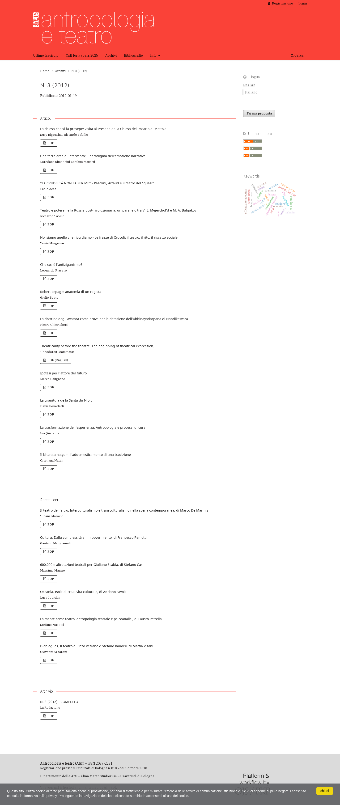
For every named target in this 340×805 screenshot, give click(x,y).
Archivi (111, 55)
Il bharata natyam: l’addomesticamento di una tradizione (85, 454)
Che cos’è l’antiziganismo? (61, 264)
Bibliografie (133, 55)
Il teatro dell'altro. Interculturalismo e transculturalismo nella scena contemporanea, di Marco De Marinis (124, 510)
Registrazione (282, 3)
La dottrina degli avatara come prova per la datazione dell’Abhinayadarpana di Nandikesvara (114, 319)
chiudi (324, 791)
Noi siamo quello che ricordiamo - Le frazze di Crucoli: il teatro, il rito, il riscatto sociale (109, 237)
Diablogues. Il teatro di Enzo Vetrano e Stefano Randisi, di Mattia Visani (96, 646)
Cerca (297, 55)
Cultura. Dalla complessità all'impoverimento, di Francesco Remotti (93, 537)
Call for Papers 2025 (82, 55)
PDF (50, 143)
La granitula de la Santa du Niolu (66, 400)
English (249, 85)
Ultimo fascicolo (46, 55)
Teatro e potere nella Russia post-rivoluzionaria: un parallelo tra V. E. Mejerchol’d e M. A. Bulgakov (118, 210)
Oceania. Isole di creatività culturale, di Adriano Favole (83, 591)
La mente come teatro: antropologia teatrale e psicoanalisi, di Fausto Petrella (101, 619)
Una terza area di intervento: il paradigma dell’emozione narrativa (92, 156)
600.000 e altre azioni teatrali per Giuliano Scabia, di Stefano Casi (92, 564)
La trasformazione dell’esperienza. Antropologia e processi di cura (92, 427)
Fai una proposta (259, 113)
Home (44, 71)
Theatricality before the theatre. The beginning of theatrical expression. (97, 346)
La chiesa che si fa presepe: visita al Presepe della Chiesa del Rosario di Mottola (103, 129)
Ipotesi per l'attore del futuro (63, 373)
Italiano (251, 92)
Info (153, 55)
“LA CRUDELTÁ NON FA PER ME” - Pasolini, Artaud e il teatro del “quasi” (97, 183)
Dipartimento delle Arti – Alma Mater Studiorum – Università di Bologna (97, 776)
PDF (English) (57, 360)
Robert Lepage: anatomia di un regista (70, 291)
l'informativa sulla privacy (38, 796)
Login (302, 3)
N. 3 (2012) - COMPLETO (59, 701)
